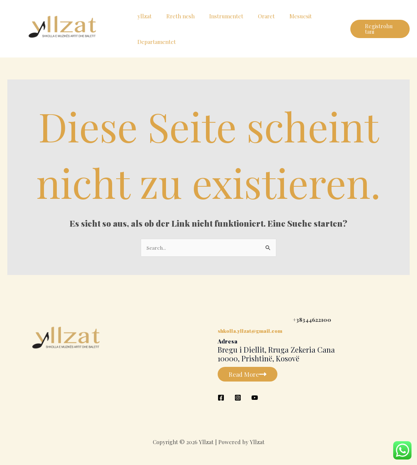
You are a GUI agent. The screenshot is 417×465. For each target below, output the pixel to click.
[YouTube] (254, 398)
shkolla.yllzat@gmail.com (252, 331)
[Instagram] (238, 398)
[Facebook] (221, 398)
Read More (250, 375)
